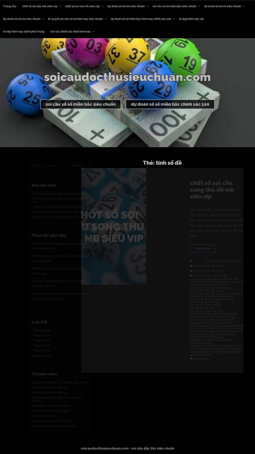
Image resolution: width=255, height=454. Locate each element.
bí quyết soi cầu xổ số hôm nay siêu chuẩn (75, 18)
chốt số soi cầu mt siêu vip (82, 6)
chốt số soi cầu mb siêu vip (39, 6)
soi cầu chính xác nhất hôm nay (70, 31)
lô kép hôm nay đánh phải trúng (23, 31)
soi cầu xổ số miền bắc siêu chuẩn (174, 6)
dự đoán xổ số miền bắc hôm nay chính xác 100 (141, 18)
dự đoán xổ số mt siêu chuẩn (222, 6)
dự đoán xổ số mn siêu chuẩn (126, 6)
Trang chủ (9, 6)
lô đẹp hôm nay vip (191, 18)
